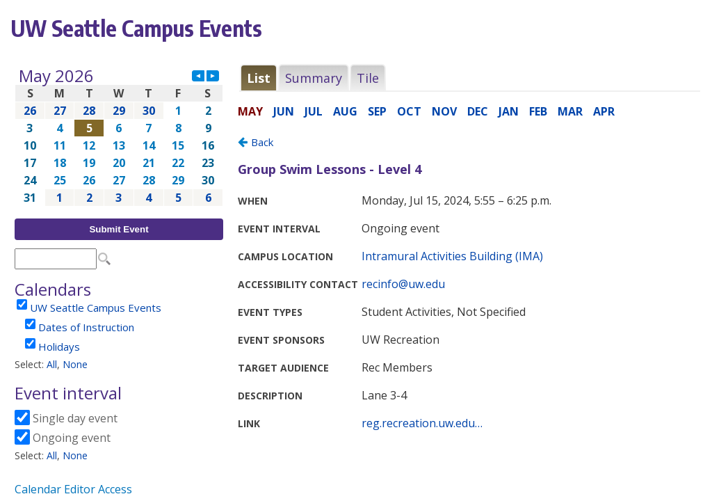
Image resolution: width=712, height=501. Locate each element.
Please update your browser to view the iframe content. (119, 137)
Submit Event (118, 229)
